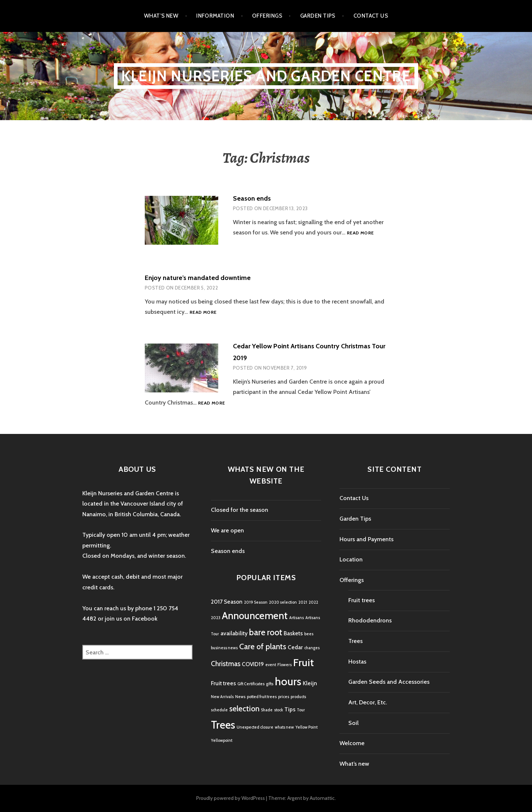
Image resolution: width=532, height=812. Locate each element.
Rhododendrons (370, 620)
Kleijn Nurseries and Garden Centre (266, 76)
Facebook (145, 618)
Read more (360, 233)
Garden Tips (317, 15)
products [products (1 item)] (298, 696)
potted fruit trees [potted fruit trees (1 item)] (262, 696)
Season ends (252, 198)
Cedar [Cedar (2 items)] (295, 647)
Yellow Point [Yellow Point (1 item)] (306, 727)
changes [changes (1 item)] (312, 648)
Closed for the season (239, 509)
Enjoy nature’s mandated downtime (198, 278)
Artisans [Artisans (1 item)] (296, 617)
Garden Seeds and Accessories (388, 681)
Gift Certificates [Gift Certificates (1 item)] (251, 684)
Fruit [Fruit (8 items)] (303, 662)
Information (215, 15)
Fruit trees (361, 600)
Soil (353, 722)
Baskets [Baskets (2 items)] (293, 633)
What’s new (161, 15)
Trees (355, 640)
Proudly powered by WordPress (230, 798)
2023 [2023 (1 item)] (215, 617)
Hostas (357, 661)
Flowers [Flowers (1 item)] (284, 664)
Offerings (267, 15)
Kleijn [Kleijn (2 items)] (310, 683)
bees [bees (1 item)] (308, 634)
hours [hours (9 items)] (288, 681)
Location (351, 559)
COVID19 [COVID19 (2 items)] (253, 664)
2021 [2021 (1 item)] (302, 602)
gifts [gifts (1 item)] (269, 684)
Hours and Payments (366, 539)
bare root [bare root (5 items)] (265, 632)
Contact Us (370, 15)
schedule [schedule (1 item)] (219, 710)
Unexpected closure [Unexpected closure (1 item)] (255, 727)
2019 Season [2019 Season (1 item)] (255, 602)
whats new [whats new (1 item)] (284, 727)
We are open (227, 530)
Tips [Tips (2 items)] (289, 709)
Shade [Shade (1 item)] (267, 710)
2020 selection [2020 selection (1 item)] (283, 602)
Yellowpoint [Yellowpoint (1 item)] (221, 740)
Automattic (322, 798)
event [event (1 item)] (270, 664)
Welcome (351, 743)
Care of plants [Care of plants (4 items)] (262, 646)
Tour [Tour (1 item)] (301, 710)
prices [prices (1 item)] (283, 696)
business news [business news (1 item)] (224, 648)
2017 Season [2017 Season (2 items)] (226, 601)
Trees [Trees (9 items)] (223, 724)
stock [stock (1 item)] (278, 710)
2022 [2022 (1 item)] (313, 602)
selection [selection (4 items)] (244, 708)
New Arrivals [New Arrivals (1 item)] (222, 696)
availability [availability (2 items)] (234, 633)
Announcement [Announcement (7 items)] (255, 616)
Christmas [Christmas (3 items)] (225, 664)
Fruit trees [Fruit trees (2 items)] (223, 683)
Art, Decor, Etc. (367, 702)
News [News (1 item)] (240, 696)
